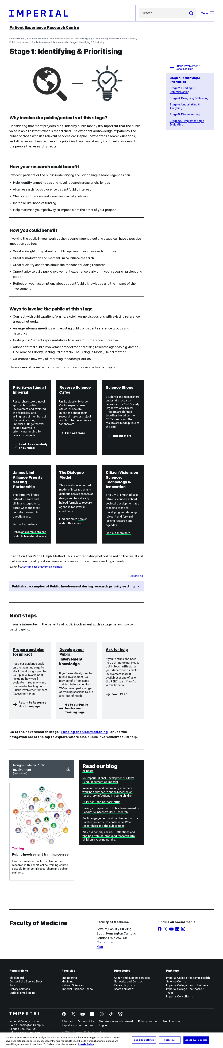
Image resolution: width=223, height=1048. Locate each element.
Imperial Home (17, 38)
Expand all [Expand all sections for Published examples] (136, 576)
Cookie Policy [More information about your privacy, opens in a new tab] (86, 1044)
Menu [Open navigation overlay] (207, 13)
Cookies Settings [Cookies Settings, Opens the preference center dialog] (144, 1039)
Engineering (69, 977)
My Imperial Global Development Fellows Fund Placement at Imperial (108, 780)
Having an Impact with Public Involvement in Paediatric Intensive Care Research (110, 810)
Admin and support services (132, 977)
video (77, 523)
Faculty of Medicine (37, 38)
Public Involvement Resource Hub (50, 42)
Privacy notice (147, 1021)
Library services (19, 989)
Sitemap (67, 1021)
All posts (87, 771)
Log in (103, 1025)
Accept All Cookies (196, 1039)
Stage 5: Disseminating (185, 114)
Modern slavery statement (116, 1021)
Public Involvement (19, 42)
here (81, 519)
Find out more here (25, 524)
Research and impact (61, 38)
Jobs (12, 985)
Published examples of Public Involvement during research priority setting (76, 586)
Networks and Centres (128, 981)
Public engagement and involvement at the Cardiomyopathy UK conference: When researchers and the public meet (110, 822)
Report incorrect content (78, 1025)
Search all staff (124, 989)
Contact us (105, 942)
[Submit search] (191, 13)
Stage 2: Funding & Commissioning (182, 90)
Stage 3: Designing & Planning (189, 98)
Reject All (169, 1039)
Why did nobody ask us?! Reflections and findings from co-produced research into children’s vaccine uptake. (108, 835)
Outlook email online (22, 992)
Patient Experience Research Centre (44, 27)
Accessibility (86, 1021)
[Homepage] (72, 13)
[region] (111, 1040)
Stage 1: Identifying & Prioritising (87, 42)
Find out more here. (118, 533)
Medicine (67, 981)
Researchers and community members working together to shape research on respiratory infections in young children (107, 791)
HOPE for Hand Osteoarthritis (101, 802)
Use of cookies (171, 1021)
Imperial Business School (77, 989)
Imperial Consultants (179, 996)
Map (100, 947)
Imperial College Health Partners (187, 985)
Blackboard (16, 977)
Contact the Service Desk (25, 981)
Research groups (84, 38)
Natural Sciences (73, 985)
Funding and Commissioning (84, 732)
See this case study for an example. (42, 566)
